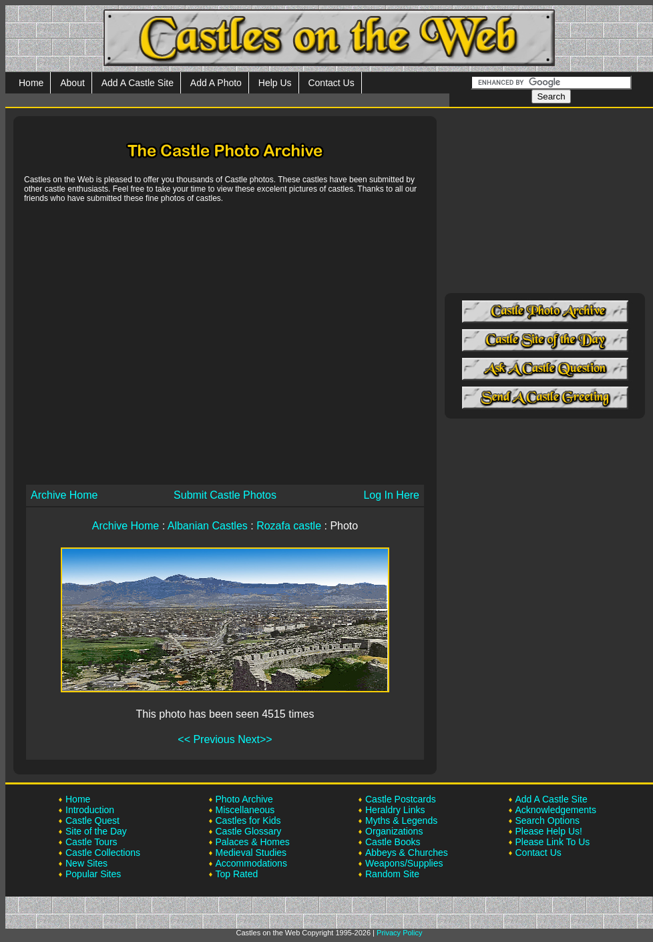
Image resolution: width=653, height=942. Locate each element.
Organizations (394, 831)
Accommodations (251, 863)
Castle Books (392, 842)
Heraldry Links (395, 809)
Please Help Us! (548, 831)
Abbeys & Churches (406, 852)
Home (31, 82)
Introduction (89, 809)
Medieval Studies (251, 852)
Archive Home (64, 495)
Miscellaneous (245, 809)
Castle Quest (92, 820)
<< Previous (206, 739)
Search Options (547, 820)
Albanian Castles (208, 525)
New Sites (86, 863)
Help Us (275, 82)
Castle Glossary (249, 831)
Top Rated (237, 874)
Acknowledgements (555, 809)
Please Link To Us (552, 842)
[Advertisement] (125, 343)
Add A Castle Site (137, 82)
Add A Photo (216, 82)
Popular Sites (93, 874)
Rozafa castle (288, 525)
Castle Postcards (400, 799)
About (72, 82)
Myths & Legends (401, 820)
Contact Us (331, 82)
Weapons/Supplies (404, 863)
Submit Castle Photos (225, 495)
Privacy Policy (399, 933)
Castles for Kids (248, 820)
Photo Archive (244, 799)
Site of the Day (96, 831)
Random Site (392, 874)
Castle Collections (102, 852)
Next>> (255, 739)
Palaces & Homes (253, 842)
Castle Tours (91, 842)
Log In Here (391, 495)
